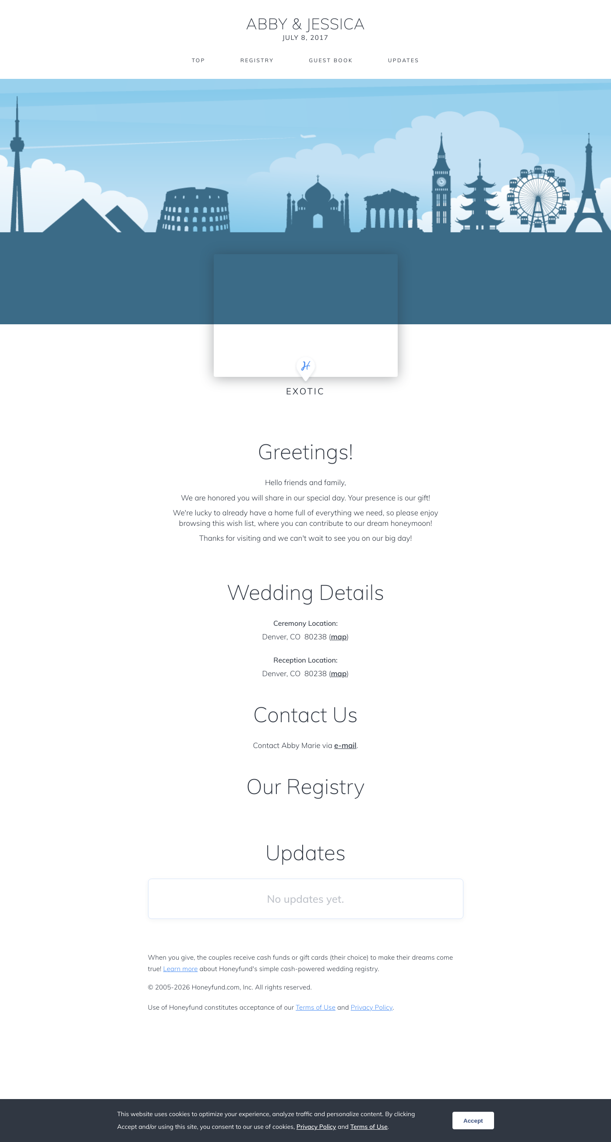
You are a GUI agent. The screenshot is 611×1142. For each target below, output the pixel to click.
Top (198, 60)
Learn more (180, 969)
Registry (257, 60)
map (338, 637)
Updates (404, 60)
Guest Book (331, 60)
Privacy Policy (371, 1007)
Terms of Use (316, 1007)
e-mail (345, 745)
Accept (473, 1120)
